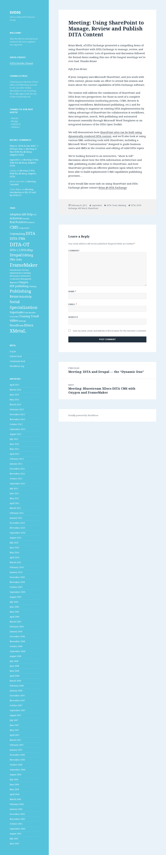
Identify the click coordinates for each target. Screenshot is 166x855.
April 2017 (14, 384)
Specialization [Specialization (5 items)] (23, 307)
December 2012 (17, 414)
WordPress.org (17, 366)
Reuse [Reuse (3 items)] (14, 296)
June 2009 (14, 606)
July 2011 (14, 488)
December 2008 (17, 636)
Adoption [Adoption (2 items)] (15, 214)
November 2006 (17, 759)
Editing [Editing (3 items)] (27, 255)
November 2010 (17, 527)
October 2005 (16, 823)
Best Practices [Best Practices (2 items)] (18, 222)
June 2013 (14, 394)
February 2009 (17, 626)
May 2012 (14, 449)
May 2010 (14, 552)
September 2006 (17, 769)
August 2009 (15, 597)
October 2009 (16, 587)
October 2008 (16, 646)
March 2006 (15, 799)
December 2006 (17, 754)
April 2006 (14, 794)
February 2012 (17, 458)
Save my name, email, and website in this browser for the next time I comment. (109, 330)
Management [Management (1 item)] (26, 279)
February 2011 (17, 513)
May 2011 (14, 498)
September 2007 (17, 710)
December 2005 (17, 814)
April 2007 (14, 735)
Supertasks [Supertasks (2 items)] (17, 312)
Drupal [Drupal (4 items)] (16, 254)
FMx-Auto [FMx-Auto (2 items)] (16, 259)
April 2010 (14, 557)
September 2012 (17, 429)
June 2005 (14, 843)
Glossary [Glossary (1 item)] (25, 270)
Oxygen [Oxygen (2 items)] (23, 282)
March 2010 (15, 562)
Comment (74, 250)
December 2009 (17, 577)
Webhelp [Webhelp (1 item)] (22, 321)
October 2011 (16, 478)
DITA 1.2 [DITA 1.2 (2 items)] (15, 250)
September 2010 (17, 532)
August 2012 (15, 434)
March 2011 (15, 508)
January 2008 (16, 690)
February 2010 (17, 567)
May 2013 (14, 399)
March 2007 (15, 740)
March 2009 (15, 621)
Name (72, 291)
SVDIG (15, 12)
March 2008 (15, 680)
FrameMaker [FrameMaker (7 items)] (24, 265)
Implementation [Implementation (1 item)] (16, 273)
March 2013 (15, 404)
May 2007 (14, 730)
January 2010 (16, 572)
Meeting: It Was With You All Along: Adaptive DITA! (23, 151)
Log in (13, 351)
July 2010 (14, 542)
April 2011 (14, 503)
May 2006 (14, 789)
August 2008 (15, 656)
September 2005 (17, 828)
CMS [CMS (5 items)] (14, 227)
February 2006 (17, 804)
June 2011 (14, 493)
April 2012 (14, 454)
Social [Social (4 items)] (15, 301)
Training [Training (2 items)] (24, 316)
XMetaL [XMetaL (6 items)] (18, 331)
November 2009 (17, 582)
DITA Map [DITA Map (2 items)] (27, 250)
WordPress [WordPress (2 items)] (16, 325)
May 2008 (14, 670)
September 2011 (17, 483)
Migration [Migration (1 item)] (14, 282)
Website (73, 317)
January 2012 (16, 463)
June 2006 (14, 784)
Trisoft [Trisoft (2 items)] (35, 316)
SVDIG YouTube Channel (21, 63)
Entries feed (16, 356)
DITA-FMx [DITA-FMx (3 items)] (17, 238)
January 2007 (16, 749)
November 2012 (17, 419)
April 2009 (14, 616)
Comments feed (17, 361)
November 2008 (17, 641)
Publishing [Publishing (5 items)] (20, 291)
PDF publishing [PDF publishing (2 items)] (19, 286)
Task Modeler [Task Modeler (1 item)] (30, 312)
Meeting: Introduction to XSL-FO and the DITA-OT (23, 192)
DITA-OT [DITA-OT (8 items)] (20, 244)
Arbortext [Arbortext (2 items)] (16, 218)
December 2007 (17, 695)
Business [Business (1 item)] (30, 222)
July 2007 (14, 720)
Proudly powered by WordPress (83, 415)
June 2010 (14, 547)
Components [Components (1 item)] (24, 228)
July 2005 (14, 838)
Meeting (122, 205)
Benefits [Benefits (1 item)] (25, 218)
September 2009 (17, 592)
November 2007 (17, 700)
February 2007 (17, 745)
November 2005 (17, 819)
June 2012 (14, 444)
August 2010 (15, 537)
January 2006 (16, 809)
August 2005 (15, 833)
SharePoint (93, 208)
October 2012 (16, 424)
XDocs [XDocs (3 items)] (28, 325)
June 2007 (14, 725)
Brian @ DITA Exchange (112, 187)
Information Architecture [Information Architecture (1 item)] (20, 276)
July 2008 (14, 661)
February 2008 (17, 685)
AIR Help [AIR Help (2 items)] (27, 214)
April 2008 (14, 675)
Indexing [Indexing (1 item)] (27, 273)
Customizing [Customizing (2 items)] (17, 234)
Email (72, 304)
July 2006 (14, 779)
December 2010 (17, 522)
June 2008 (14, 666)
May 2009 (14, 611)
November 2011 (17, 473)
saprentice (15, 159)
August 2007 (15, 715)
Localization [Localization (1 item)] (15, 279)
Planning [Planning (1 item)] (32, 286)
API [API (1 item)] (34, 215)
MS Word (82, 208)
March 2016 (15, 389)
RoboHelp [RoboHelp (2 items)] (25, 296)
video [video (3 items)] (14, 320)
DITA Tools (112, 205)
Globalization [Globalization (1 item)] (15, 270)
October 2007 (16, 705)
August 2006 (15, 774)
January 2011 (16, 518)
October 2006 (16, 764)
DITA (133, 205)
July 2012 (14, 439)
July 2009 (14, 602)
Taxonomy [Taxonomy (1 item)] (14, 316)
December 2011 (17, 468)
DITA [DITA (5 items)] (30, 233)
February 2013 (17, 409)
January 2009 (16, 631)
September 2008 (17, 651)
